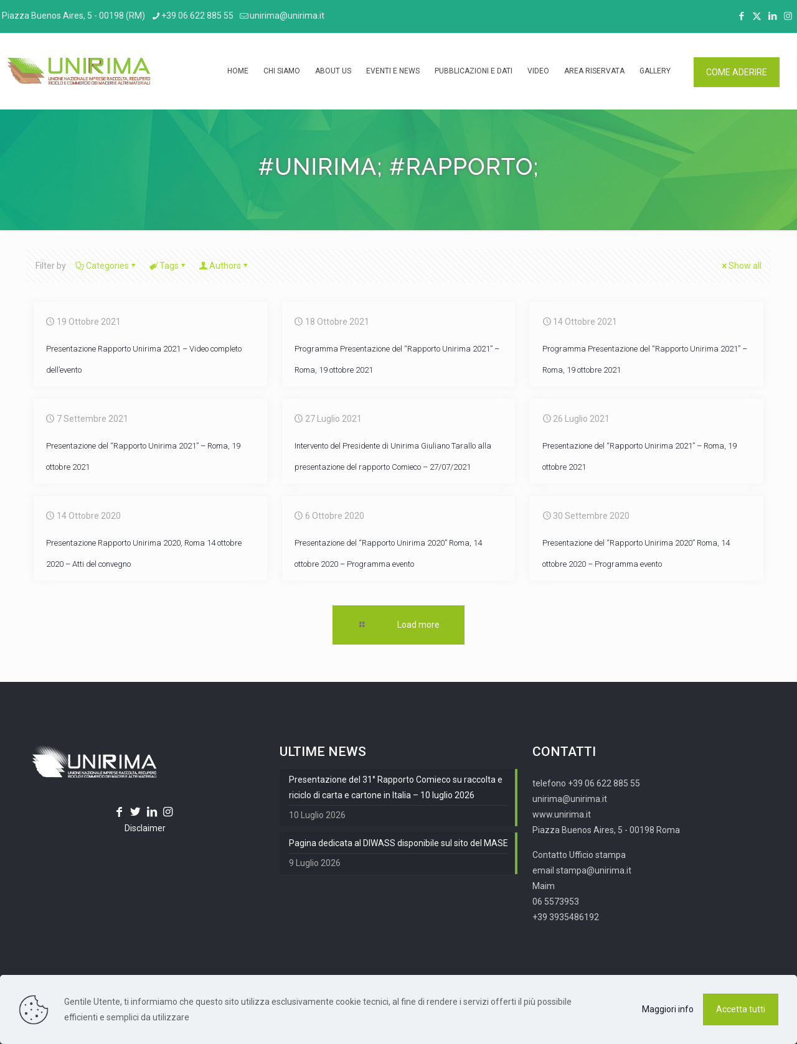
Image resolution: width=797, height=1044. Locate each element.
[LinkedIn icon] (772, 16)
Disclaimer (145, 828)
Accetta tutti (740, 1009)
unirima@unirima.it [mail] (287, 16)
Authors (224, 266)
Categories (106, 266)
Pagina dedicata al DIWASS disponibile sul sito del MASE (398, 843)
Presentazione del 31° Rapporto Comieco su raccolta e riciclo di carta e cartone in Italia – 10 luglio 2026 (395, 787)
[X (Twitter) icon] (757, 16)
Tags (168, 266)
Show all (741, 266)
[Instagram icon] (788, 16)
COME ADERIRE (736, 72)
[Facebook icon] (741, 16)
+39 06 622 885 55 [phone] (197, 16)
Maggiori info (668, 1009)
